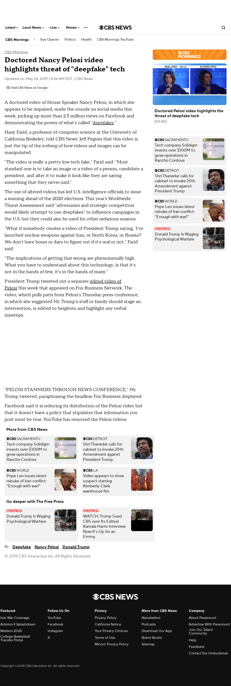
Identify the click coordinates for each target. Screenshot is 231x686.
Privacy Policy (105, 618)
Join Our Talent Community (201, 631)
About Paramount (202, 618)
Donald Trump (76, 547)
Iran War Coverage (14, 618)
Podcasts (149, 624)
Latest (11, 27)
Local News (33, 27)
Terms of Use (105, 637)
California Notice (108, 624)
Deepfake (21, 547)
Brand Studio (152, 637)
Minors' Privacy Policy (112, 644)
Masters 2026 (11, 631)
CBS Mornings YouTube (115, 39)
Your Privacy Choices (111, 631)
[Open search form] (224, 28)
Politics (70, 39)
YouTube (54, 618)
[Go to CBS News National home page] (115, 27)
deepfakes (103, 123)
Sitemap (148, 644)
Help (192, 640)
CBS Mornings (17, 39)
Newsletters (151, 618)
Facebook (55, 624)
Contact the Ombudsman (208, 653)
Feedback (196, 647)
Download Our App (157, 631)
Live (55, 27)
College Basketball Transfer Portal (15, 638)
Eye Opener (49, 39)
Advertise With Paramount (209, 624)
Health (86, 39)
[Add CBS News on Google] (27, 88)
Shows (72, 27)
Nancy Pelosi (47, 547)
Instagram (55, 631)
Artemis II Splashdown (17, 624)
